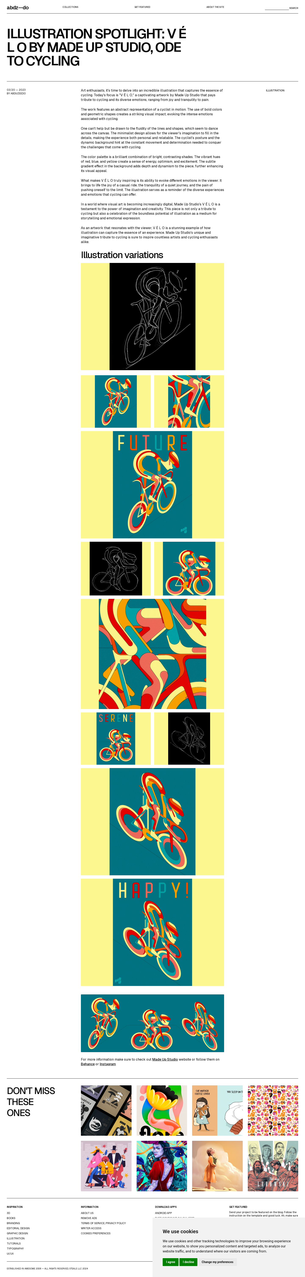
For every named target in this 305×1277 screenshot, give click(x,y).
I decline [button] (188, 1262)
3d (8, 1213)
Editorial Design (18, 1228)
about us (87, 1213)
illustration (275, 90)
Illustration (16, 1238)
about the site (215, 7)
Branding (13, 1223)
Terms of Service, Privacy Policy (103, 1223)
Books (11, 1218)
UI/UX (10, 1253)
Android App (163, 1213)
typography (15, 1248)
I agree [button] (170, 1262)
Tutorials (14, 1243)
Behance (88, 1064)
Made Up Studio (165, 1059)
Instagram (108, 1064)
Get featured (142, 7)
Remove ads (89, 1218)
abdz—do (18, 7)
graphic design (17, 1233)
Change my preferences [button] (217, 1262)
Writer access (91, 1228)
